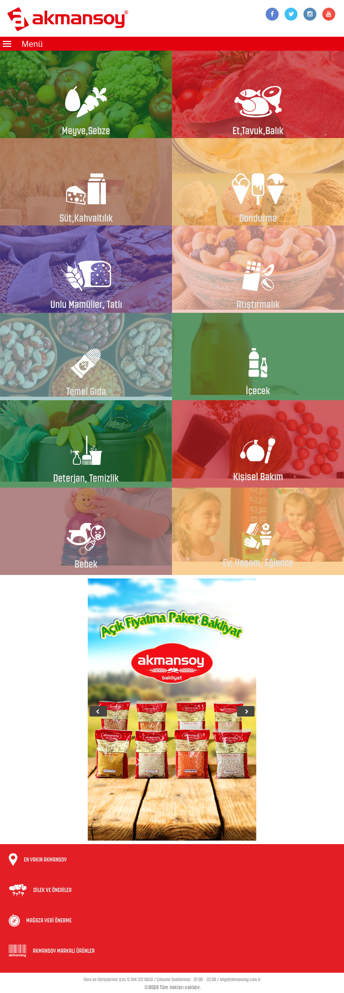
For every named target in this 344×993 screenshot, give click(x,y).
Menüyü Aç (7, 44)
